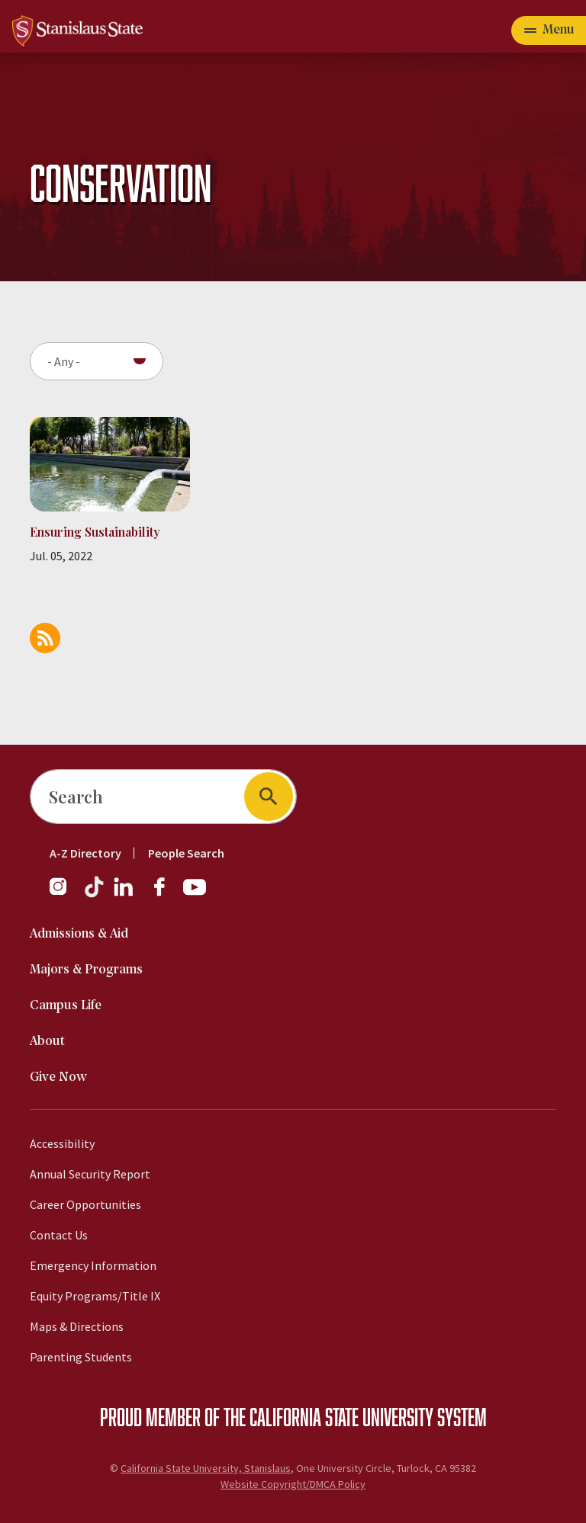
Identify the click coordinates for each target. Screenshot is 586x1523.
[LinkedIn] (124, 894)
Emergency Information (93, 1265)
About (47, 1041)
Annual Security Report (90, 1174)
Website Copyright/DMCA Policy (293, 1484)
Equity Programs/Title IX (95, 1295)
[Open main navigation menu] (548, 30)
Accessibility (62, 1143)
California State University (341, 1416)
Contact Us (59, 1234)
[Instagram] (64, 894)
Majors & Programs (86, 970)
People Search (186, 853)
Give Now (58, 1077)
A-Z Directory (85, 853)
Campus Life (65, 1006)
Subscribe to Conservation (45, 638)
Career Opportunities (85, 1204)
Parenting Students (81, 1356)
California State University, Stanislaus (206, 1468)
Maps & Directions (77, 1326)
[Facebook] (166, 894)
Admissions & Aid (79, 934)
